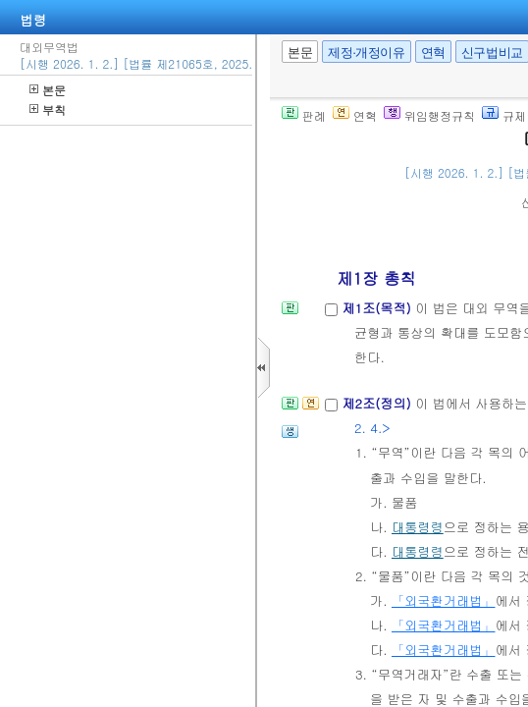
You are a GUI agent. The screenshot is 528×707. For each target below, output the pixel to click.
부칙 (47, 109)
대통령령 (418, 526)
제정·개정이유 (366, 52)
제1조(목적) (378, 308)
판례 (304, 115)
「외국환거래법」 (444, 600)
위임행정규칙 (429, 115)
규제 (504, 115)
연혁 (433, 52)
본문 (47, 90)
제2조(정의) (378, 403)
